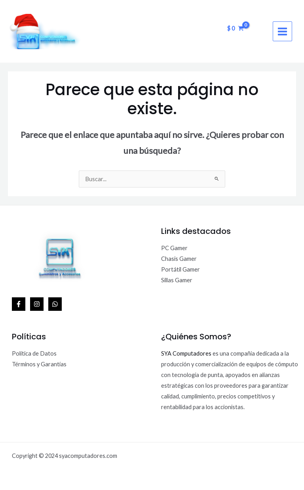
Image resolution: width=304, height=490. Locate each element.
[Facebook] (18, 304)
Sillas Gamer (176, 280)
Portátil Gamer (180, 269)
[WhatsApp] (55, 304)
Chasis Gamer (179, 258)
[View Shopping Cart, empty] (235, 28)
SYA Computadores (186, 353)
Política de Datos (34, 353)
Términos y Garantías (39, 364)
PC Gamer (174, 248)
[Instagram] (37, 304)
